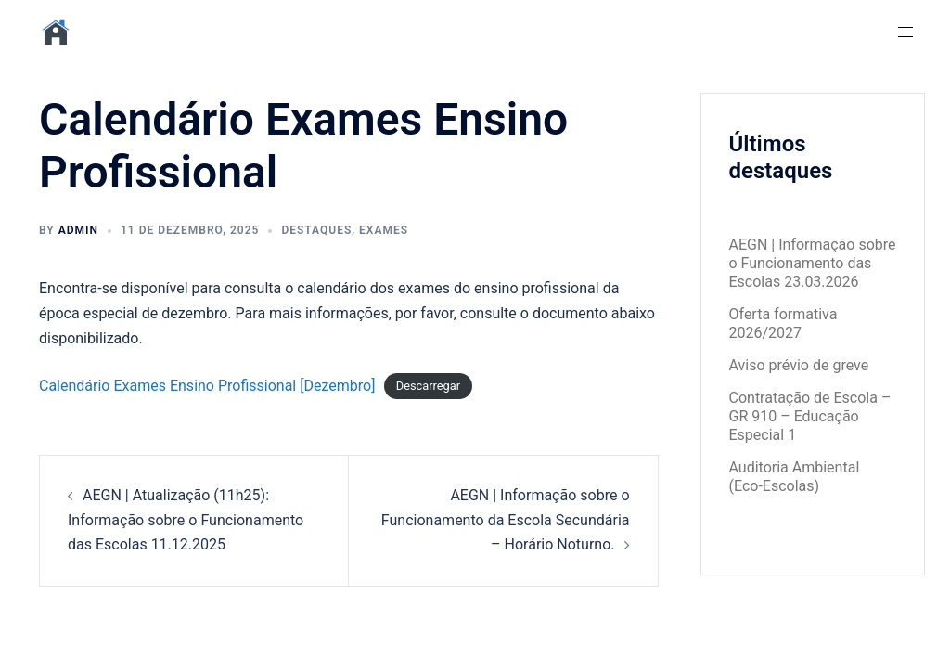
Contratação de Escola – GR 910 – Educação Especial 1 (810, 416)
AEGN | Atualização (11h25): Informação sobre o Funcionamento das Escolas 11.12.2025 (185, 520)
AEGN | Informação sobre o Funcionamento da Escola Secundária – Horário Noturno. (505, 520)
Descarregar (428, 387)
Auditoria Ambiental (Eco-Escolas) (794, 477)
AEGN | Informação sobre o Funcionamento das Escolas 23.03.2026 (812, 263)
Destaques (316, 230)
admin (78, 230)
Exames (383, 230)
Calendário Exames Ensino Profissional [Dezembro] (207, 385)
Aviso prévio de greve (799, 365)
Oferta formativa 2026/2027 (783, 323)
